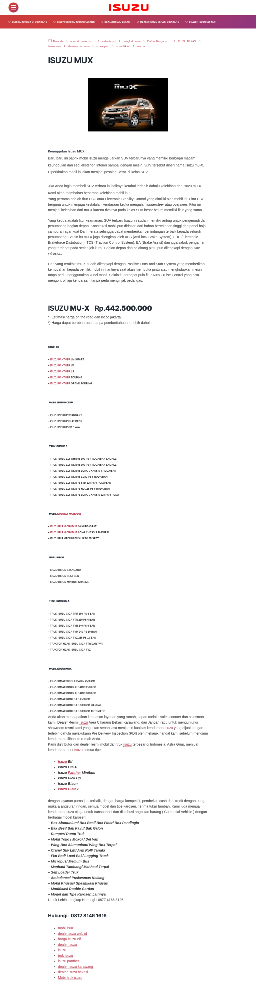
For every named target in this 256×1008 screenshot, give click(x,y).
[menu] (13, 7)
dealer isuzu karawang (75, 966)
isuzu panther (68, 961)
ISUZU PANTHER (60, 359)
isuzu (62, 950)
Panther (74, 773)
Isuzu (84, 722)
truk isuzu (65, 955)
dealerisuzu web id (72, 933)
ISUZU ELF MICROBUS (69, 513)
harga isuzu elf (69, 939)
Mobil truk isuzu (70, 977)
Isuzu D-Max (68, 789)
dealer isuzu (67, 944)
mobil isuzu (67, 928)
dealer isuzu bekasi (73, 972)
